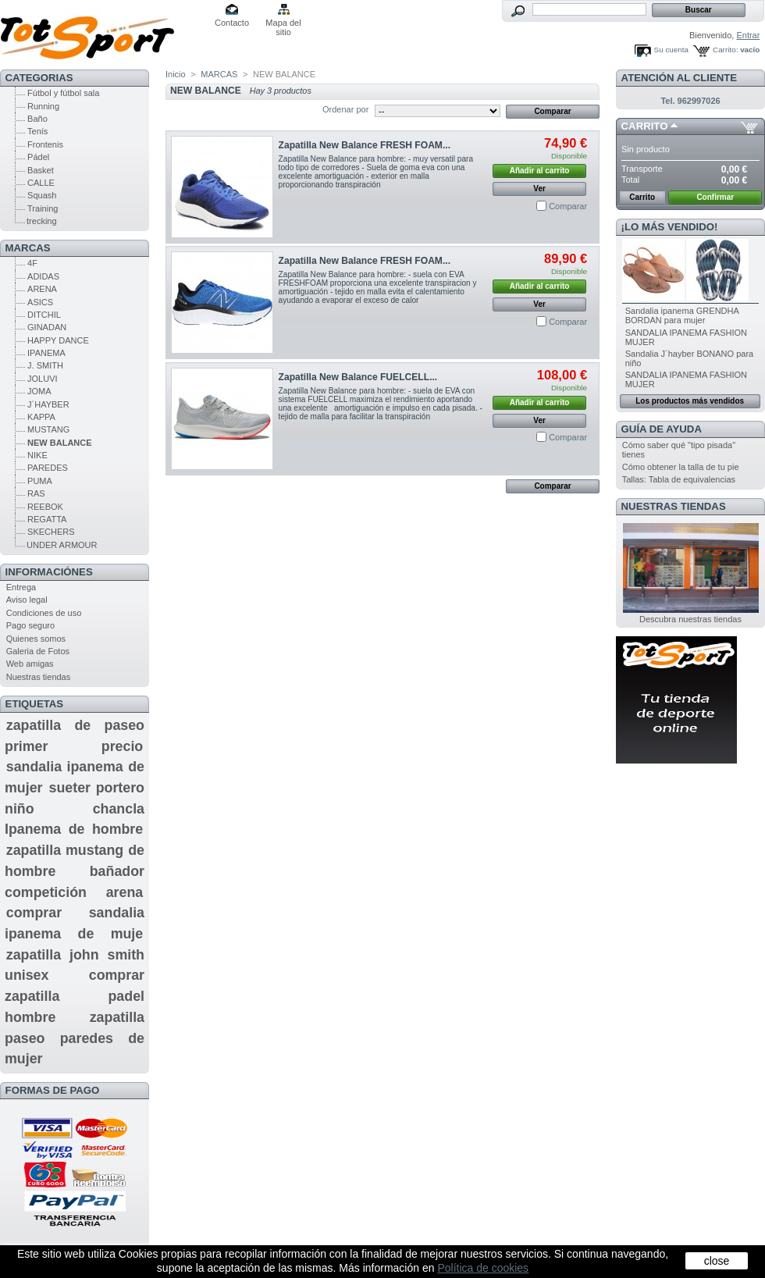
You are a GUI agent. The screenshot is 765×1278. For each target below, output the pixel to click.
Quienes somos (36, 638)
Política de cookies (482, 1268)
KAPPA (41, 417)
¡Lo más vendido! (669, 227)
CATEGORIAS (39, 78)
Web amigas (30, 663)
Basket (40, 170)
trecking (42, 221)
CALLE (41, 182)
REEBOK (45, 506)
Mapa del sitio (283, 24)
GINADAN (46, 327)
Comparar (568, 206)
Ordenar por (345, 109)
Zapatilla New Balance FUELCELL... (358, 377)
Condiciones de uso (44, 613)
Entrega (21, 587)
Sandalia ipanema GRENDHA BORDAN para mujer (682, 315)
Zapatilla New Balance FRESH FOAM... (364, 145)
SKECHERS (51, 531)
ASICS (40, 302)
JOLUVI (42, 378)
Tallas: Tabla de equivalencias (678, 479)
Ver (539, 188)
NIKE (37, 455)
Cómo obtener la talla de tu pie (680, 467)
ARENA (42, 289)
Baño (37, 118)
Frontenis (45, 144)
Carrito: (725, 49)
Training (42, 208)
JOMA (39, 391)
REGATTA (46, 519)
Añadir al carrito (540, 170)
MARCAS (28, 248)
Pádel (38, 157)
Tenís (37, 131)
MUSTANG (48, 429)
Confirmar (715, 197)
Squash (41, 195)
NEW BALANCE (59, 442)
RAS (36, 493)
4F (32, 263)
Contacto (232, 22)
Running (43, 106)
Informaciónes (49, 572)
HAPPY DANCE (58, 340)
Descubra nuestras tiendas (690, 619)
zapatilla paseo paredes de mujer (74, 1037)
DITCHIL (44, 314)
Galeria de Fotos (37, 651)
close (717, 1261)
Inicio (175, 74)
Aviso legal (27, 599)
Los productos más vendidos (689, 401)
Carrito (644, 126)
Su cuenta (671, 49)
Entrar (748, 35)
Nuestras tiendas (38, 677)
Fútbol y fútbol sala (63, 93)
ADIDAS (43, 276)
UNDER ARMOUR (62, 545)
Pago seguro (30, 625)
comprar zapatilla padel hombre (74, 995)
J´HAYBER (48, 404)
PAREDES (47, 467)
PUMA (39, 481)
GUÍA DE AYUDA (661, 429)
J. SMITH (45, 365)
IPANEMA (46, 353)
